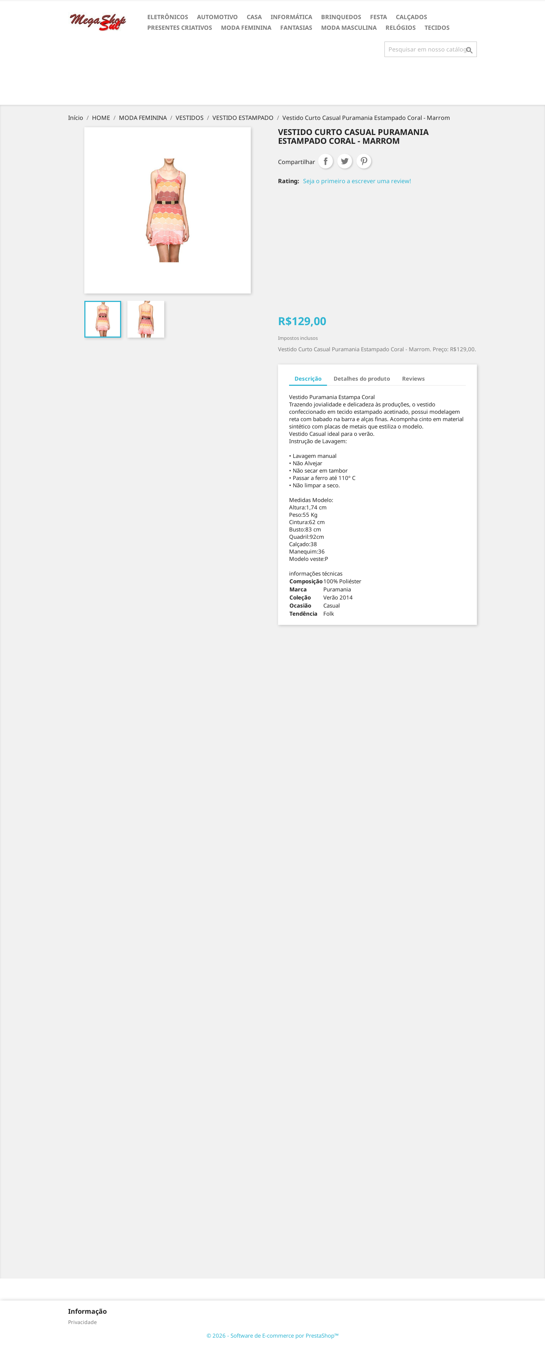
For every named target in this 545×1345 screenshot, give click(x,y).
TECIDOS (437, 28)
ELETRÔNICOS (167, 17)
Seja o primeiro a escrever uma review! (357, 181)
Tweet (344, 161)
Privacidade (82, 1322)
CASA (254, 17)
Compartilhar (325, 161)
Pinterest (363, 161)
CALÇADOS (411, 17)
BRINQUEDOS (341, 17)
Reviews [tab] (413, 378)
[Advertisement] (272, 83)
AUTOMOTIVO (217, 17)
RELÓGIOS (401, 28)
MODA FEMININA (246, 28)
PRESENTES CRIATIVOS (179, 28)
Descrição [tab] (308, 378)
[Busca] (430, 49)
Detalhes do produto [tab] (362, 378)
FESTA (378, 17)
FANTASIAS (296, 28)
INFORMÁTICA (291, 17)
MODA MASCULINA (349, 28)
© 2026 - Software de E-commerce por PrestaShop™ (273, 1335)
